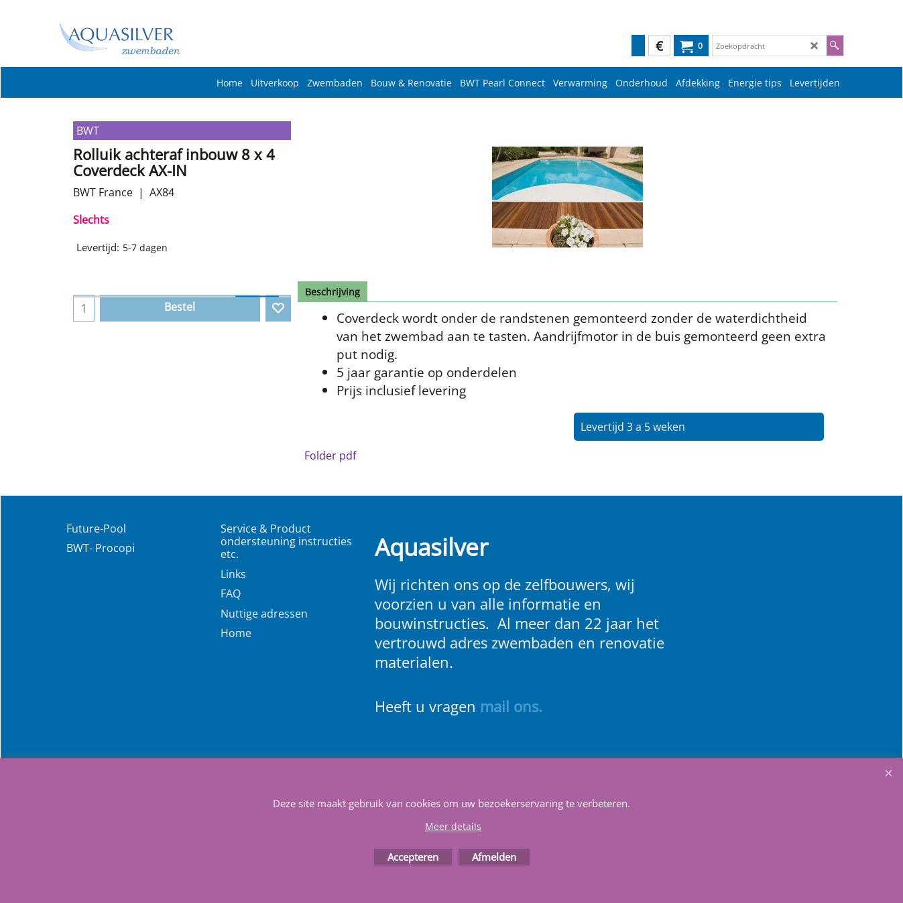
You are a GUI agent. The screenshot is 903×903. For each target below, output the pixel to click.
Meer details (453, 826)
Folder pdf (330, 455)
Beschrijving (332, 291)
